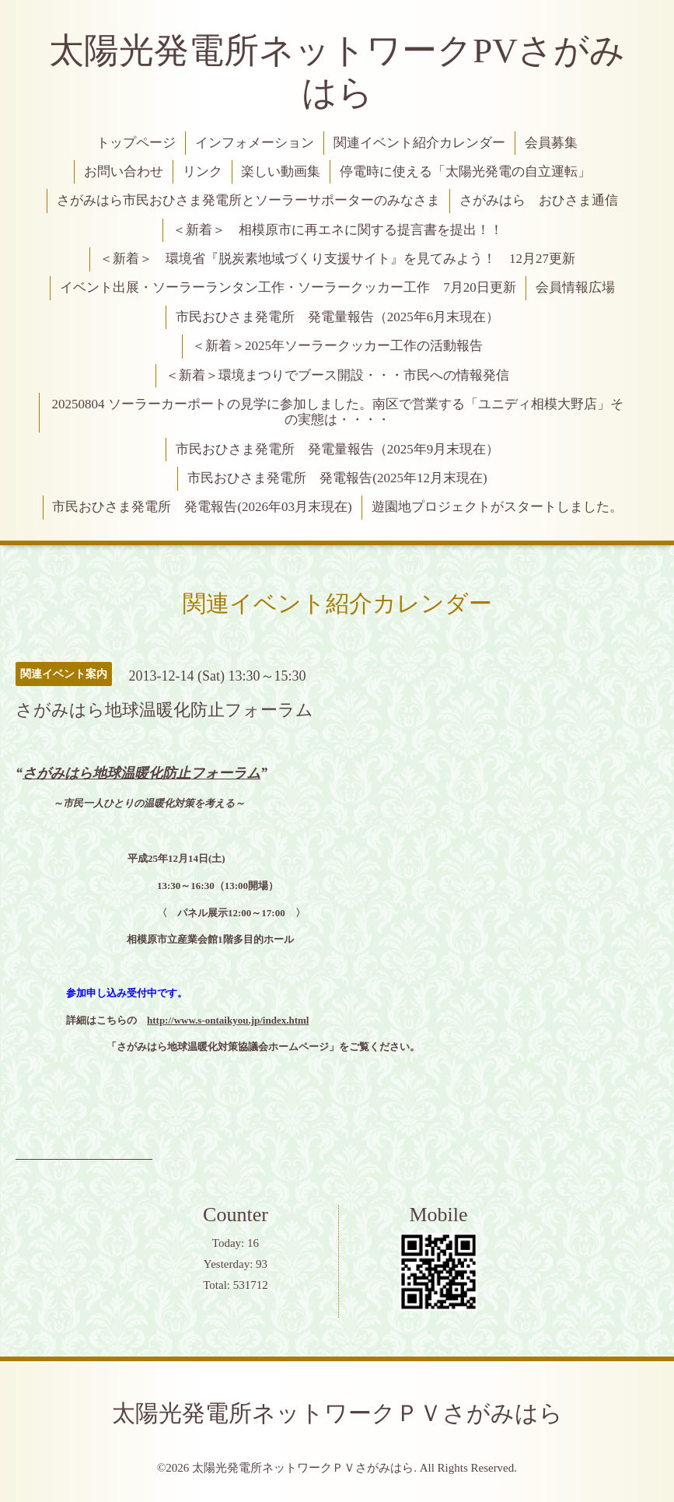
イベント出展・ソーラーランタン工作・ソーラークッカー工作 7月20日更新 (288, 287)
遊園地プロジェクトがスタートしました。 (497, 506)
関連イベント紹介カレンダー (419, 142)
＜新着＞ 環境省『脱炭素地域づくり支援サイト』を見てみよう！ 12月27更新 (337, 258)
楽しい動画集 (280, 171)
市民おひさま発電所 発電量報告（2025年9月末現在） (338, 449)
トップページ (136, 142)
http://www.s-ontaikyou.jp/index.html (228, 1020)
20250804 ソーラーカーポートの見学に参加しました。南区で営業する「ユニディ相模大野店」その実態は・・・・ (337, 412)
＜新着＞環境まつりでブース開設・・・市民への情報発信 (337, 375)
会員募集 (551, 142)
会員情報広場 (575, 287)
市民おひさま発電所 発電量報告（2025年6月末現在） (338, 317)
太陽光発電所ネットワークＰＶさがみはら (337, 1413)
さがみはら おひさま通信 (538, 200)
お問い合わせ (123, 171)
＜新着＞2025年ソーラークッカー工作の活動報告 (337, 345)
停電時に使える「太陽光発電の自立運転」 (465, 171)
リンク (202, 171)
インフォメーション (254, 142)
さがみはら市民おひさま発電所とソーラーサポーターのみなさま (248, 200)
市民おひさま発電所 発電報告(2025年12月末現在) (337, 478)
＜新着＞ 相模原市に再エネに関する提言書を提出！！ (338, 229)
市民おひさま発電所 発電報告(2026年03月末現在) (201, 506)
